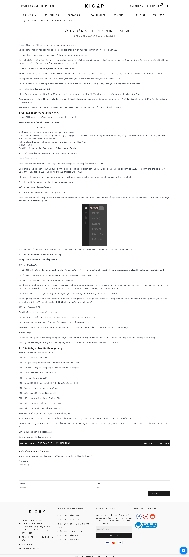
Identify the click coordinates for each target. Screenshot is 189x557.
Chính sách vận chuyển (69, 540)
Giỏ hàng (155, 5)
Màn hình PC (98, 14)
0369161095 (47, 6)
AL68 (21, 45)
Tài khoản (136, 6)
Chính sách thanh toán (69, 531)
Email (99, 483)
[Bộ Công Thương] (145, 525)
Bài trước (148, 443)
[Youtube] (145, 516)
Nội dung (23, 461)
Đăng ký (113, 535)
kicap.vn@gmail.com (31, 548)
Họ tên (22, 483)
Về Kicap (159, 14)
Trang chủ (29, 14)
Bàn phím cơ (52, 14)
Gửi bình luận (159, 494)
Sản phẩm (120, 14)
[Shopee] (152, 516)
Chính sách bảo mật (67, 535)
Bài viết (140, 14)
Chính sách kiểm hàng (68, 520)
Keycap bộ (75, 14)
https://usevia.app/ (28, 158)
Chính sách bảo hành (68, 515)
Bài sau (164, 443)
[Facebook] (138, 516)
